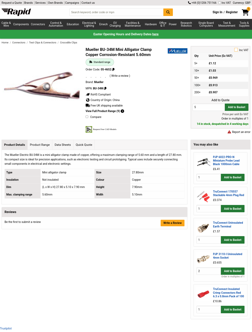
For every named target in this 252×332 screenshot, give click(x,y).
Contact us (88, 2)
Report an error (238, 132)
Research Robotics (186, 24)
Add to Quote (220, 100)
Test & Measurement (226, 24)
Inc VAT (224, 2)
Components (21, 24)
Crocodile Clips (68, 42)
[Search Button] (168, 12)
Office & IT (162, 24)
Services (40, 2)
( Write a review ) (120, 75)
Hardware (151, 24)
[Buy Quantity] (209, 107)
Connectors (38, 24)
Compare (93, 117)
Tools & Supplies (244, 24)
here (155, 34)
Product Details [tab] (14, 145)
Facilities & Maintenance (133, 24)
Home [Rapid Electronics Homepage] (5, 42)
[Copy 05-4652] (113, 69)
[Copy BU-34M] (105, 88)
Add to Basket (236, 107)
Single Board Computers (206, 24)
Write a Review (172, 222)
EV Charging (115, 24)
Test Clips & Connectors (43, 42)
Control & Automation (56, 24)
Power (173, 24)
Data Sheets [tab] (63, 145)
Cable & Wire (6, 24)
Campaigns (72, 2)
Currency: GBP (241, 2)
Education (73, 24)
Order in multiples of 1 (233, 276)
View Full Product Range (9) (105, 111)
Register (232, 12)
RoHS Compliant (98, 94)
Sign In (217, 12)
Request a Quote (12, 2)
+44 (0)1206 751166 (202, 2)
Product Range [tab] (40, 145)
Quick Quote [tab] (84, 145)
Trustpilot (6, 328)
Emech (103, 24)
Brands (28, 2)
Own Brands (55, 2)
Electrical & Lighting (89, 24)
